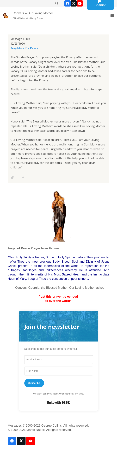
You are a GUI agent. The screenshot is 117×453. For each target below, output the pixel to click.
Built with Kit (58, 402)
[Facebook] (67, 3)
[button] (112, 15)
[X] (74, 3)
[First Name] (58, 371)
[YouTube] (80, 3)
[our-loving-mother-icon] (5, 15)
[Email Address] (58, 359)
